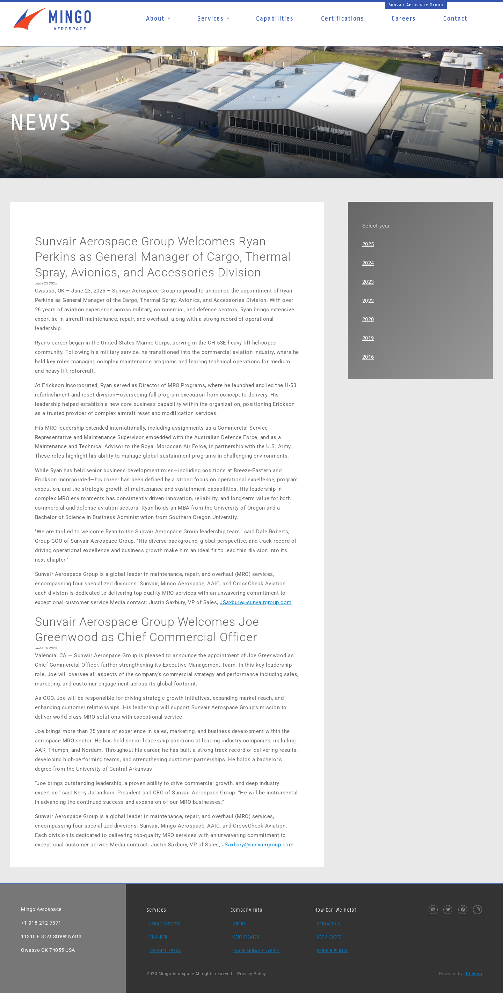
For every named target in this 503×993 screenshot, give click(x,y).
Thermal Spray (165, 950)
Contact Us (328, 923)
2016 (368, 357)
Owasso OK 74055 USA (48, 950)
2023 (368, 282)
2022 (368, 301)
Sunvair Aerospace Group (415, 4)
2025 (368, 244)
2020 (368, 319)
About (239, 923)
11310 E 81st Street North (51, 936)
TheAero (473, 973)
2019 (368, 338)
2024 (368, 263)
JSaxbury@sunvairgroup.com (256, 602)
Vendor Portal (332, 950)
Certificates (246, 937)
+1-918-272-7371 (41, 923)
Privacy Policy (251, 973)
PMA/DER (159, 937)
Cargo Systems (165, 923)
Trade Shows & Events (256, 950)
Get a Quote (329, 937)
